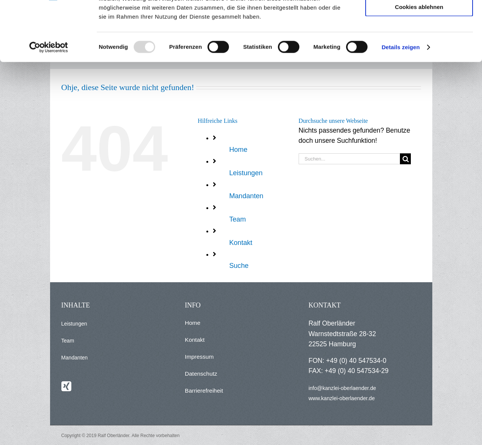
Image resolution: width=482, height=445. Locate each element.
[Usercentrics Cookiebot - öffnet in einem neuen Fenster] (49, 103)
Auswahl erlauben (419, 41)
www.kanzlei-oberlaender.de (341, 398)
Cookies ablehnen (419, 63)
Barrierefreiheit (204, 390)
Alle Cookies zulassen (419, 18)
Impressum (199, 356)
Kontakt (241, 242)
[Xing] (66, 386)
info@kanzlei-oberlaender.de (342, 388)
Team (237, 219)
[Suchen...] (349, 158)
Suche (239, 265)
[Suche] (405, 158)
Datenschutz (201, 373)
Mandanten (246, 196)
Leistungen (246, 173)
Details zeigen (400, 103)
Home (238, 149)
